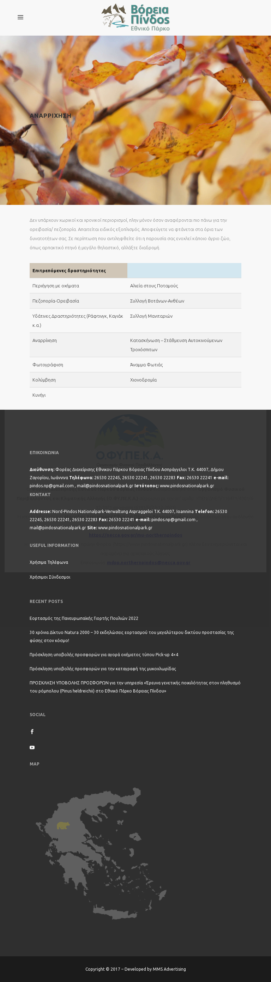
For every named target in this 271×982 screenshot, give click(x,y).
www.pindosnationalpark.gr (187, 485)
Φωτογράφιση (47, 364)
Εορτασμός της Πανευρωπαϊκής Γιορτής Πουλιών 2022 (84, 618)
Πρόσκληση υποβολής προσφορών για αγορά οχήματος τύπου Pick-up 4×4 (104, 654)
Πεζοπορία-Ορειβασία (55, 300)
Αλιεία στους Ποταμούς (154, 285)
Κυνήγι (39, 394)
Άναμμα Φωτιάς (146, 364)
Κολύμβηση (44, 379)
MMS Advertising (169, 969)
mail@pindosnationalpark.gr (105, 485)
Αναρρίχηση (44, 340)
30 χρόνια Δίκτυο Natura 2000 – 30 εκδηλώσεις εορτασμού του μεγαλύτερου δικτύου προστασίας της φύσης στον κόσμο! (132, 636)
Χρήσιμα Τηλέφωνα (49, 562)
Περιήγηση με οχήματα (55, 285)
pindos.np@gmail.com (52, 485)
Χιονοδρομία (143, 379)
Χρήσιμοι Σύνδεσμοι (50, 577)
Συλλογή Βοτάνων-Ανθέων (157, 300)
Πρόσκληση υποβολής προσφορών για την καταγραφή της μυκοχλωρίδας (103, 668)
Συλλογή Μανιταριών (151, 315)
